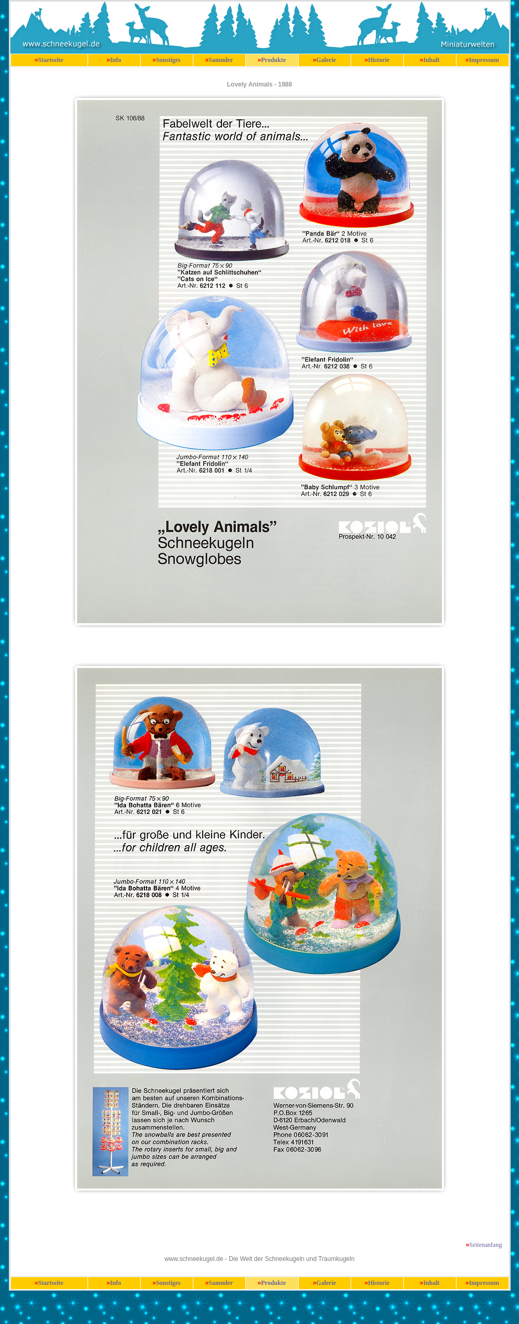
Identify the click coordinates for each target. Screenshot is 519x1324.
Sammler (221, 60)
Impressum (484, 60)
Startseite (51, 60)
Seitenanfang (485, 1244)
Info (115, 60)
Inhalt (431, 60)
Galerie (326, 60)
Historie (378, 60)
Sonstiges (168, 60)
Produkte (273, 60)
